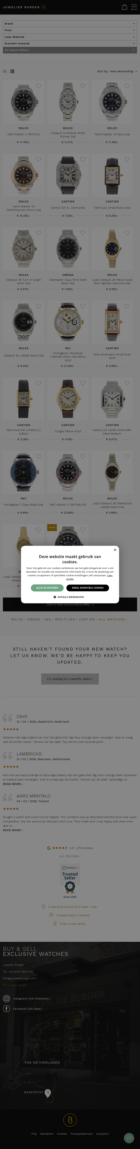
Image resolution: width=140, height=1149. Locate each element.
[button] (70, 597)
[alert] (70, 574)
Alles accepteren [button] (47, 587)
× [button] (115, 550)
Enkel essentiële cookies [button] (88, 587)
